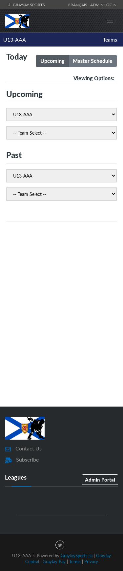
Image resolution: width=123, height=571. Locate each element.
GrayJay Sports (26, 4)
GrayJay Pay (54, 561)
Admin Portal (100, 479)
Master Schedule (93, 61)
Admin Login (103, 4)
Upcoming (52, 61)
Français (78, 4)
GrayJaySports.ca (76, 556)
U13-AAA (14, 39)
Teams (110, 39)
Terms (75, 561)
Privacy (91, 561)
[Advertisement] (61, 330)
